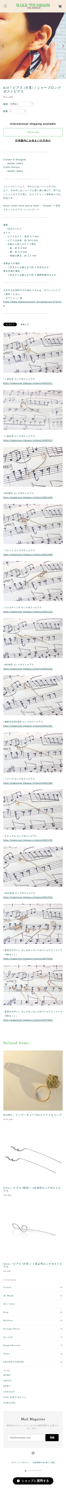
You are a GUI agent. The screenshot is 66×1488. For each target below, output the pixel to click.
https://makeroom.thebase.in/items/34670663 (28, 1020)
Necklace (8, 1320)
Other (6, 1353)
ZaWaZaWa (9, 1403)
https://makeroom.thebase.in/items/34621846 (28, 497)
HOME (7, 1375)
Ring (5, 1312)
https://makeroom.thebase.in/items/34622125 (28, 612)
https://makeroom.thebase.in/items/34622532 (28, 897)
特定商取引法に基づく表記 (44, 1462)
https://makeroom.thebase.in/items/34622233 (28, 669)
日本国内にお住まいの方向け (33, 140)
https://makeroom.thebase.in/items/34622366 (28, 783)
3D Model (8, 1295)
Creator (7, 1287)
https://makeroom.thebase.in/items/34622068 (28, 554)
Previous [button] (3, 45)
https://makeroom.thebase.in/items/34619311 (28, 383)
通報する (25, 324)
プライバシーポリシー (20, 1462)
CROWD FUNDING (13, 1362)
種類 (5, 104)
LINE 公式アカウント (15, 1397)
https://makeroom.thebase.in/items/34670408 (28, 959)
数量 (5, 111)
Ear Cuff (8, 1337)
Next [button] (62, 45)
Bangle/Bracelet (12, 1345)
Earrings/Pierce (11, 1328)
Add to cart (33, 132)
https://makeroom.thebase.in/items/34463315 (28, 440)
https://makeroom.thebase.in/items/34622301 (28, 726)
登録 (52, 1437)
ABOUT (7, 1380)
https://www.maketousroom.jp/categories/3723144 (32, 304)
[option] (33, 45)
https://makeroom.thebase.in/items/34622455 (28, 840)
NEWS (6, 1386)
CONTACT (9, 1392)
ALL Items (9, 1304)
